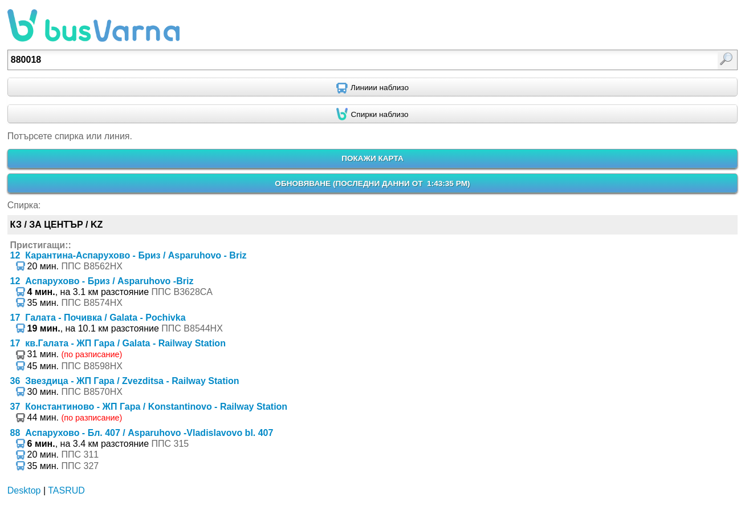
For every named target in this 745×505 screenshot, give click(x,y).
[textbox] (319, 59)
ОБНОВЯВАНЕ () (372, 183)
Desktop (24, 490)
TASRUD (66, 490)
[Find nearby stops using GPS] (372, 114)
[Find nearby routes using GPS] (372, 87)
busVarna (93, 25)
